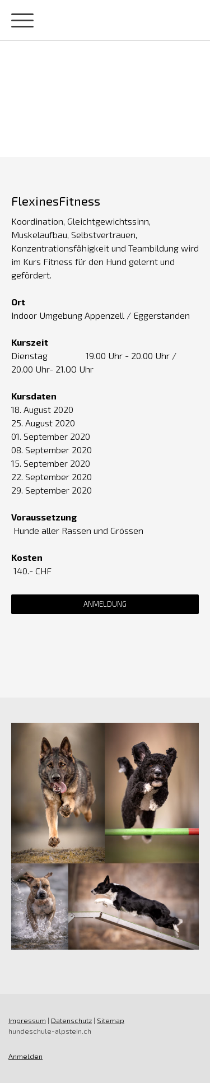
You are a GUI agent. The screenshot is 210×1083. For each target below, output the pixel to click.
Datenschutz (71, 1020)
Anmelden (25, 1056)
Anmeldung (105, 603)
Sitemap (110, 1020)
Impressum (27, 1020)
